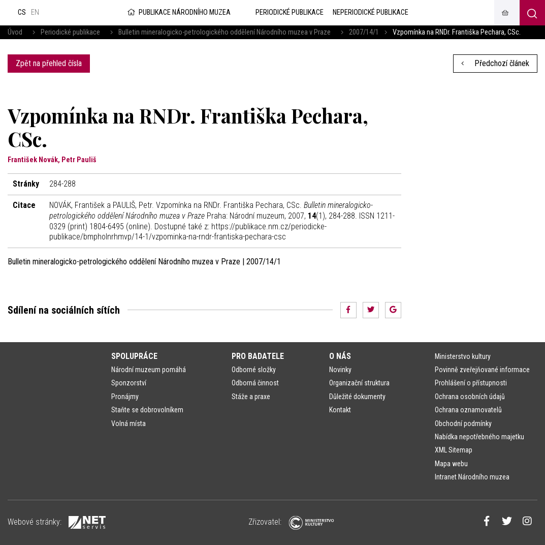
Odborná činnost (255, 383)
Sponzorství (128, 383)
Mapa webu (451, 464)
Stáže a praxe (251, 396)
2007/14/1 (364, 32)
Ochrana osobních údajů (470, 396)
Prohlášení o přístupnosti (471, 383)
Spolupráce (134, 356)
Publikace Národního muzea (178, 12)
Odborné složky (254, 370)
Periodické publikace (70, 32)
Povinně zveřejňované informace (482, 370)
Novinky (340, 370)
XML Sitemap (453, 450)
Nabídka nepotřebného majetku (479, 437)
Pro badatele (258, 356)
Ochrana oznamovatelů (468, 410)
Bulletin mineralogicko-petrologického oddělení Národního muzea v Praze (224, 32)
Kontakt (340, 410)
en (35, 12)
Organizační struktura (359, 383)
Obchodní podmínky (463, 423)
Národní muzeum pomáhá (148, 370)
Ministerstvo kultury (463, 356)
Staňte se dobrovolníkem (147, 410)
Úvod (15, 32)
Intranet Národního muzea (472, 477)
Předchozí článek (495, 63)
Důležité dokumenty (357, 396)
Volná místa (128, 423)
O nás (340, 356)
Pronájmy (125, 396)
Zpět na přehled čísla (49, 63)
